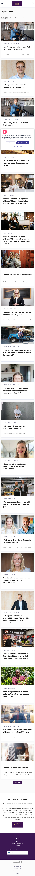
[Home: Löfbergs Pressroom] (17, 3)
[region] (17, 139)
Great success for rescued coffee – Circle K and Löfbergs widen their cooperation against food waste (16, 656)
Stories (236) (4, 18)
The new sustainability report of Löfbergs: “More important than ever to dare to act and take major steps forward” (17, 240)
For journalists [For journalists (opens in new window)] (17, 868)
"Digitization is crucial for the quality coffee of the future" (17, 541)
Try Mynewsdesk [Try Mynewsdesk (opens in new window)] (17, 866)
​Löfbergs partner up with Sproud (15, 767)
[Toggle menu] (2, 3)
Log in (17, 873)
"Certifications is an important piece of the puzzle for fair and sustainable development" (17, 352)
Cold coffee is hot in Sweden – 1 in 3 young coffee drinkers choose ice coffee (16, 163)
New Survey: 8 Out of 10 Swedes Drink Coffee (15, 124)
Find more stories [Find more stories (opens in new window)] (17, 871)
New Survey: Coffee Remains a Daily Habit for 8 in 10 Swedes (17, 48)
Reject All (10, 142)
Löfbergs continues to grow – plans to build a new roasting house (17, 313)
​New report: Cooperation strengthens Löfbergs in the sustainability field (17, 730)
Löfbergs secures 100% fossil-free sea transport (17, 275)
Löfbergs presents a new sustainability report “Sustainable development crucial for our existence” (16, 619)
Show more (17, 782)
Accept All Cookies (23, 142)
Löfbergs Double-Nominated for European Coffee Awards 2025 (15, 86)
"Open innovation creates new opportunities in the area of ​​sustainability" (14, 466)
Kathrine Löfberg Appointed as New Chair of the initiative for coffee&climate (16, 580)
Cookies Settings (17, 146)
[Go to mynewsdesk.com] (17, 862)
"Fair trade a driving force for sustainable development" (14, 427)
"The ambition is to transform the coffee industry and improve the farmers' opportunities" (16, 390)
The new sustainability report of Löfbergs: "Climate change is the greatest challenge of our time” (15, 201)
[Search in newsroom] (33, 3)
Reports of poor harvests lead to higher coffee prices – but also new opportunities (16, 694)
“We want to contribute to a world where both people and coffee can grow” (16, 504)
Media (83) (13, 18)
